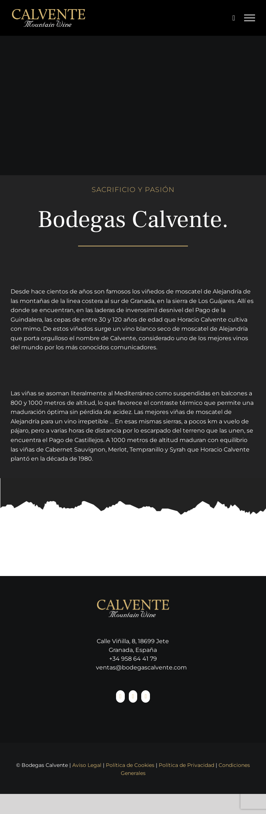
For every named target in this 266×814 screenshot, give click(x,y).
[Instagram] (133, 696)
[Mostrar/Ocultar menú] (250, 18)
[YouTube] (145, 696)
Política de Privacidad (186, 765)
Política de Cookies (130, 765)
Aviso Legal (86, 765)
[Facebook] (120, 696)
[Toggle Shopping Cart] (233, 18)
